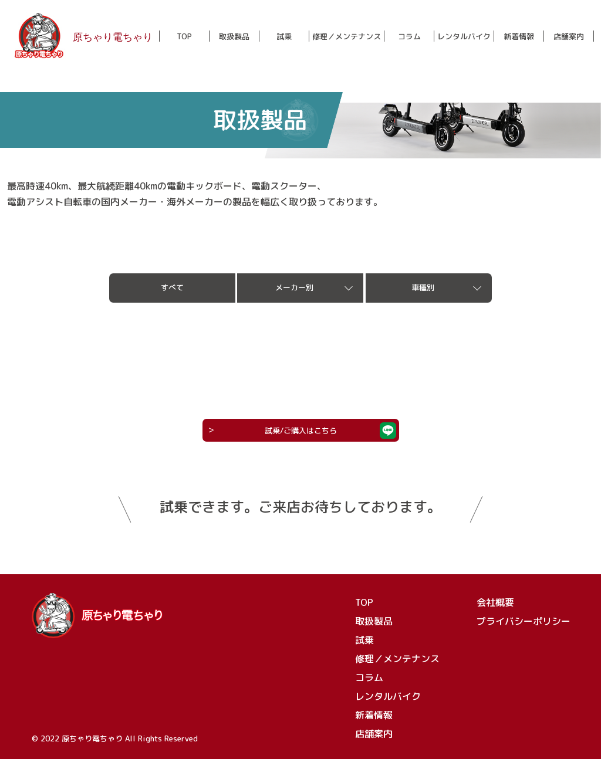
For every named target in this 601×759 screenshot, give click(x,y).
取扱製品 (234, 36)
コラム (409, 36)
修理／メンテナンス (346, 36)
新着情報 (519, 36)
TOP (184, 36)
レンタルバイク (464, 36)
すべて (172, 287)
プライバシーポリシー (523, 621)
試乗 (284, 36)
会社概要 (495, 602)
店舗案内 (568, 36)
